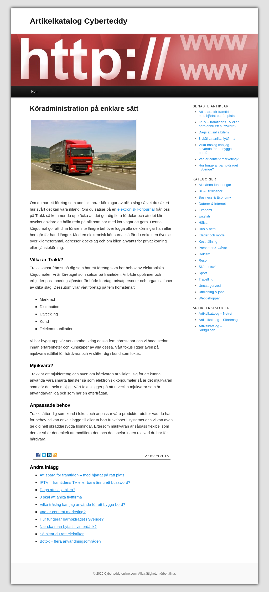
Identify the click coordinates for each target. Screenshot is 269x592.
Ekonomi (205, 210)
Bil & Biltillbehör (210, 191)
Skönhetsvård (209, 267)
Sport (203, 273)
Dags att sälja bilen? (57, 489)
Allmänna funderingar (215, 185)
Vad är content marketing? (63, 512)
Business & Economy (215, 197)
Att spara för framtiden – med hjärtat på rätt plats (82, 475)
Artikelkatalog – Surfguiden (210, 328)
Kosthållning (208, 241)
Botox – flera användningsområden (70, 541)
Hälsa (203, 223)
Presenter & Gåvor (213, 248)
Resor (203, 260)
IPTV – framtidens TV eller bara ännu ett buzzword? (85, 482)
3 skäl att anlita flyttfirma (61, 497)
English (204, 216)
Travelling (206, 279)
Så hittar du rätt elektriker (62, 534)
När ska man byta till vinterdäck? (68, 526)
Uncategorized (210, 286)
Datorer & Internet (212, 204)
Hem (34, 92)
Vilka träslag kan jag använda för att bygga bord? (82, 504)
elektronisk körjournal (136, 209)
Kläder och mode (211, 235)
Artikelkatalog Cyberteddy (78, 21)
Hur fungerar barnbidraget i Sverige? (72, 519)
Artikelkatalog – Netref (215, 313)
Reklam (204, 254)
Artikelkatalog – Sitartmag (218, 320)
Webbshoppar (209, 298)
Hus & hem (207, 229)
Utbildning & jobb (211, 292)
